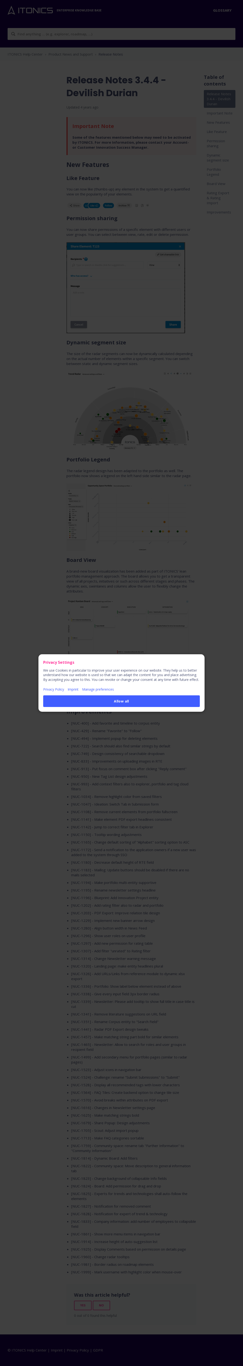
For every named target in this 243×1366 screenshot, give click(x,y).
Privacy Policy (53, 689)
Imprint (73, 689)
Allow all (121, 701)
